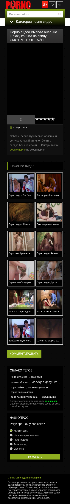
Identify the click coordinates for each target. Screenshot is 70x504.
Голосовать (35, 456)
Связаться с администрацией (24, 477)
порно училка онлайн (22, 392)
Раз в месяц (20, 444)
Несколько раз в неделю (26, 435)
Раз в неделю (21, 439)
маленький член (19, 382)
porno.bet (24, 4)
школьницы (49, 397)
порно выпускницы (38, 387)
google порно (18, 149)
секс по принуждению (24, 397)
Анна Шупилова (19, 377)
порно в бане (17, 387)
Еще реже (19, 448)
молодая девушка (44, 382)
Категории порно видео (31, 21)
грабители (36, 377)
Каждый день (21, 430)
